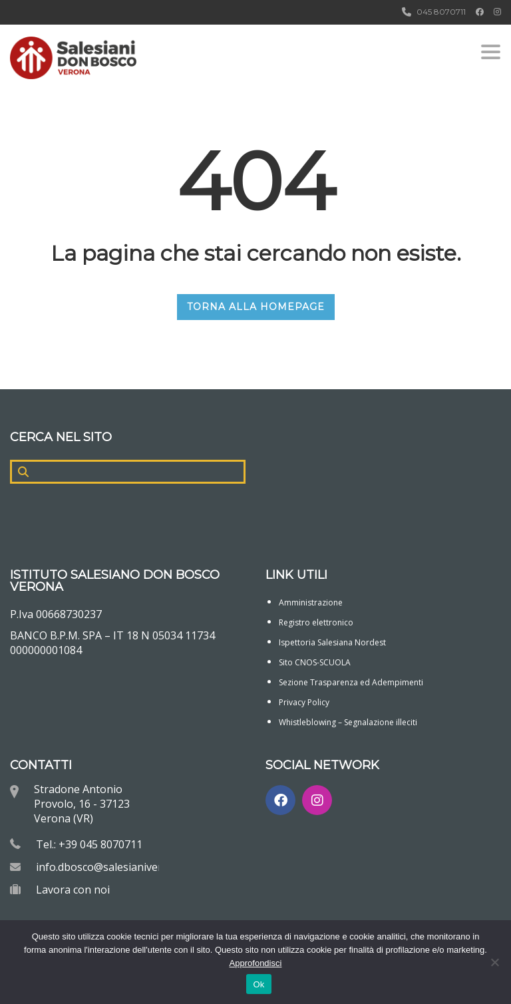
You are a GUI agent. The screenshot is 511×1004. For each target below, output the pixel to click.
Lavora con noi (73, 889)
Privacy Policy (304, 702)
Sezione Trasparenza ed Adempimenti (351, 682)
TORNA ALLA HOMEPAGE (256, 307)
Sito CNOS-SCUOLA (315, 662)
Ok (258, 984)
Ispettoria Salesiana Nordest (332, 642)
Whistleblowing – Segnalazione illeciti (348, 722)
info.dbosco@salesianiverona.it (113, 867)
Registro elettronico (316, 622)
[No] (494, 962)
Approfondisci (256, 963)
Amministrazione (311, 602)
